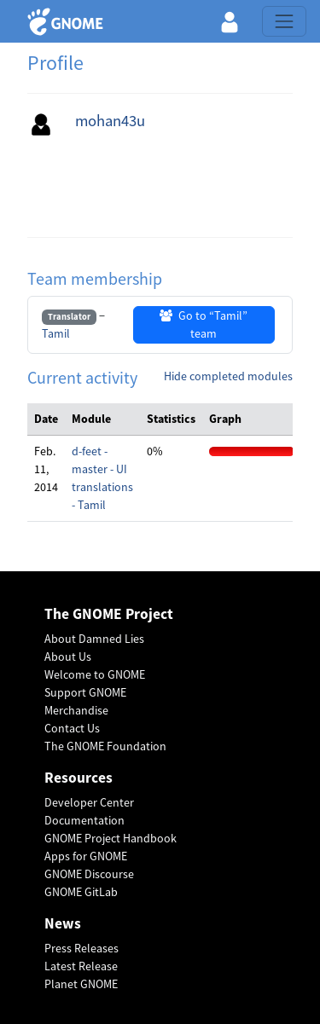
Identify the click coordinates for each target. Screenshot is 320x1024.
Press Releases (81, 948)
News (62, 924)
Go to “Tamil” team (203, 324)
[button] (229, 21)
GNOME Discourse (89, 874)
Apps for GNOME (85, 856)
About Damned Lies (94, 638)
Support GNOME (85, 692)
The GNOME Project (108, 614)
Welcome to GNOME (94, 674)
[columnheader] (46, 419)
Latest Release (81, 966)
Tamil (56, 333)
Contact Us (72, 728)
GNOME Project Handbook (110, 838)
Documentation (84, 820)
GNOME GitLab (81, 892)
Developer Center (89, 802)
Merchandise (76, 710)
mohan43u (110, 120)
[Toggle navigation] (284, 21)
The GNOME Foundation (105, 746)
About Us (67, 656)
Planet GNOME (81, 984)
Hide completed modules (228, 376)
